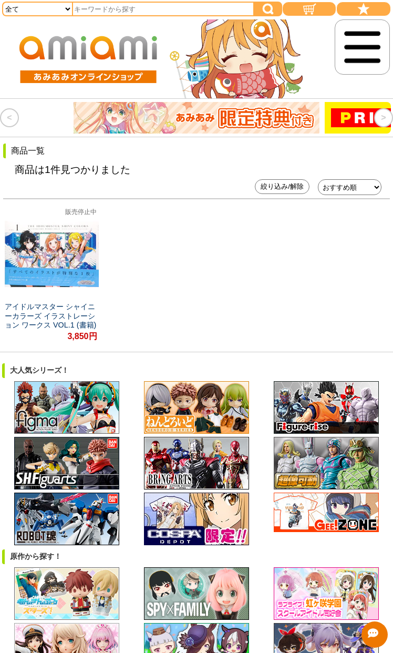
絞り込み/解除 (282, 186)
